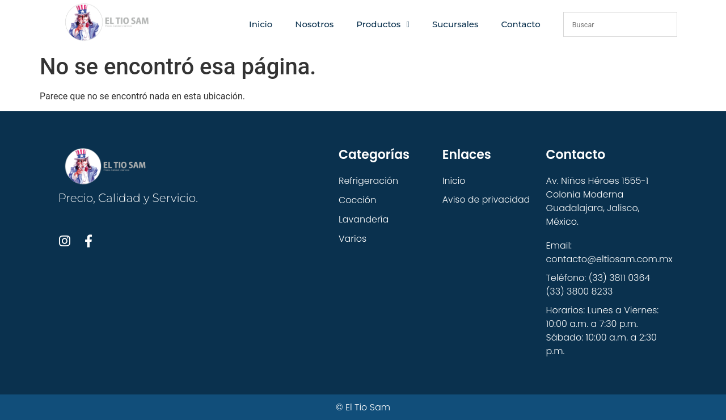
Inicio (260, 24)
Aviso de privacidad (486, 200)
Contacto (521, 24)
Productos (383, 25)
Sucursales (455, 24)
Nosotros (314, 24)
